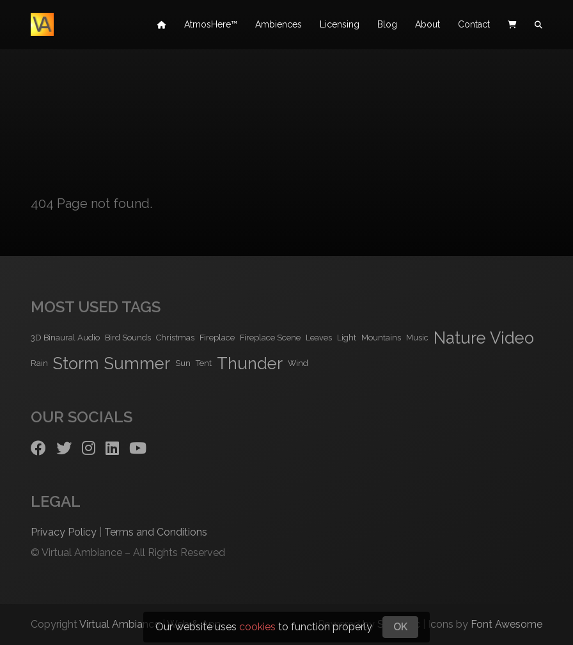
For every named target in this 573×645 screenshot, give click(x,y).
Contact (474, 25)
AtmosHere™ (210, 25)
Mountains (381, 337)
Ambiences (278, 25)
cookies (257, 627)
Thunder (250, 363)
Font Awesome (506, 624)
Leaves (319, 337)
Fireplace (217, 337)
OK (400, 627)
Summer (137, 363)
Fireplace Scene (270, 337)
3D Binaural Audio (65, 337)
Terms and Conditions (155, 532)
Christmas (175, 337)
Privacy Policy (64, 532)
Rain (39, 363)
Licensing (339, 25)
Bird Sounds (128, 337)
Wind (298, 363)
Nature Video (484, 337)
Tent (204, 363)
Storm (76, 363)
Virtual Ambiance (119, 624)
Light (346, 337)
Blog (387, 25)
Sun (183, 363)
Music (417, 337)
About (427, 25)
